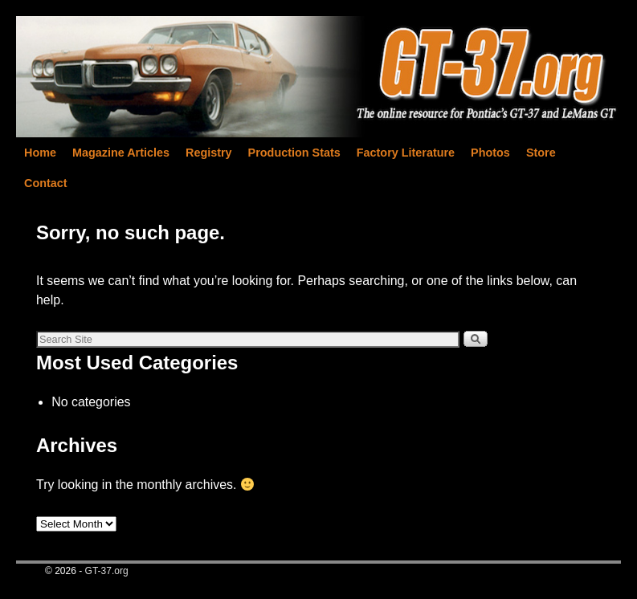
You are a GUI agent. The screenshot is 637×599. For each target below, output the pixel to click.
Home (40, 152)
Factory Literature (406, 152)
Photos (490, 152)
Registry (209, 152)
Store (541, 152)
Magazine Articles (120, 152)
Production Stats (294, 152)
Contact (45, 183)
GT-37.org (107, 571)
